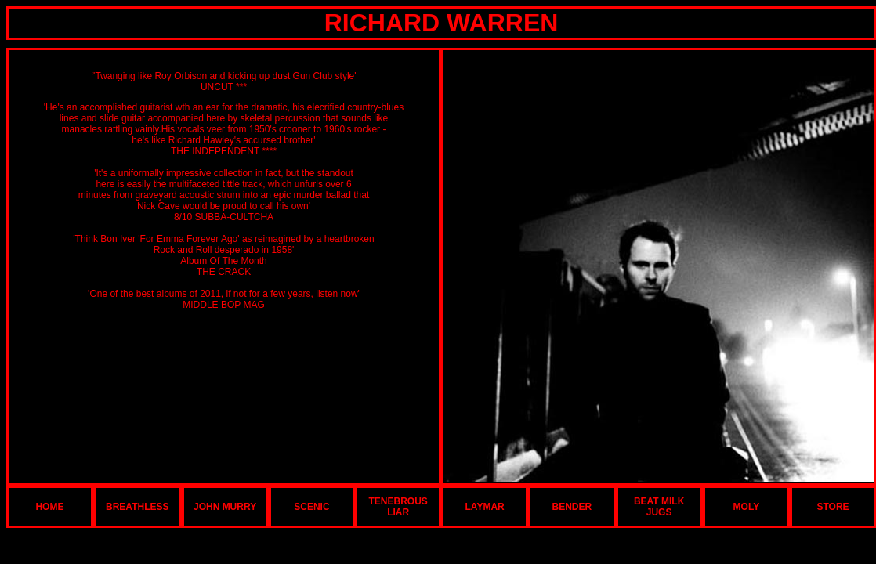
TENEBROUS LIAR (398, 507)
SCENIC (311, 506)
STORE (832, 506)
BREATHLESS (137, 506)
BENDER (572, 506)
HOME (49, 506)
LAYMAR (485, 506)
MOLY (746, 506)
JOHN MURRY (225, 506)
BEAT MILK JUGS (659, 507)
